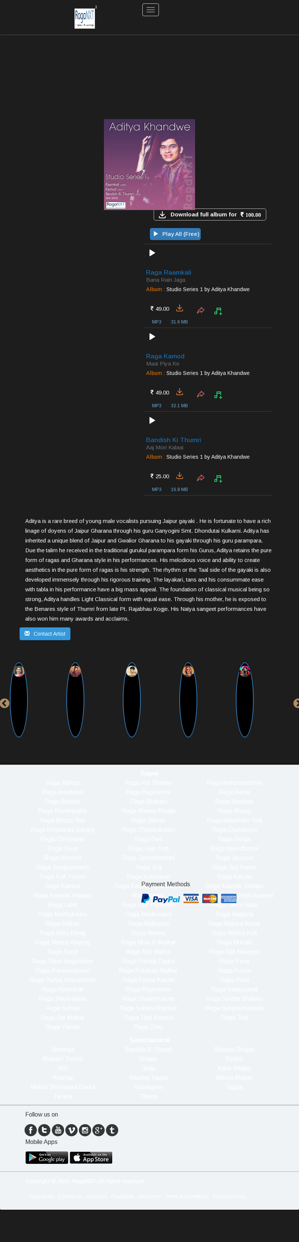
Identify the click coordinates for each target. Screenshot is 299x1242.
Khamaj (63, 1077)
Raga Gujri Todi (148, 848)
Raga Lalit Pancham (148, 905)
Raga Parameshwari (62, 970)
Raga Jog (149, 867)
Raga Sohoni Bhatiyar (148, 1008)
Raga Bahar (234, 792)
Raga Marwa (148, 933)
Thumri (148, 1096)
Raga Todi (234, 1017)
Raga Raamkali (62, 989)
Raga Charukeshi (234, 829)
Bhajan (148, 1059)
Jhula (148, 1068)
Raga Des (148, 839)
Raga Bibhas (148, 820)
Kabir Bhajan (234, 1068)
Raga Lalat (63, 905)
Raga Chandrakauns (148, 829)
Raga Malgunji (234, 914)
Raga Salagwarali (234, 989)
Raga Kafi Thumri (63, 876)
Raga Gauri (62, 848)
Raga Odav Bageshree (62, 961)
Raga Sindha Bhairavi (234, 999)
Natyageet (148, 1087)
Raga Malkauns (148, 923)
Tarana (62, 1096)
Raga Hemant (62, 858)
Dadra (234, 1059)
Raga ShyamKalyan (148, 999)
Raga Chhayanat (62, 839)
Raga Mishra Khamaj (62, 942)
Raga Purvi (234, 980)
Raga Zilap (148, 1027)
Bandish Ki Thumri (148, 1049)
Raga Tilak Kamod (148, 1017)
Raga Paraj (234, 961)
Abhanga (63, 1049)
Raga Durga (234, 839)
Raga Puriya (234, 970)
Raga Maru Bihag (62, 933)
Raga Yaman (62, 1027)
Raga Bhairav (62, 801)
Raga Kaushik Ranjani (63, 895)
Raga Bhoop (234, 811)
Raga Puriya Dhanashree (62, 980)
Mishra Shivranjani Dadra (62, 1087)
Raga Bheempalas (62, 811)
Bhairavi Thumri (62, 1059)
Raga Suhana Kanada (234, 1008)
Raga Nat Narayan (234, 952)
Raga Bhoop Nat (62, 820)
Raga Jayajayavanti (62, 867)
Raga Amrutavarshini (234, 783)
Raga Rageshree (148, 989)
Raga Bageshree (148, 792)
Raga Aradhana (62, 792)
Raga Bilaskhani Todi (234, 820)
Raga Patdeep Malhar (148, 970)
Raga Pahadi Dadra (148, 961)
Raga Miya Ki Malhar (148, 942)
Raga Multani (234, 942)
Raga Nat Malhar (148, 952)
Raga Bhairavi (148, 801)
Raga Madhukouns (62, 914)
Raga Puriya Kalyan (148, 980)
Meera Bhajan (234, 1077)
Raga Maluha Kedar (234, 923)
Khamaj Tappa (148, 1077)
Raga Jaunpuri (234, 858)
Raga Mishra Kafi (234, 933)
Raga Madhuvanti (148, 914)
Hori (62, 1068)
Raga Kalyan (234, 876)
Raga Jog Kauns (234, 867)
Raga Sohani (63, 1008)
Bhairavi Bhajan (234, 1049)
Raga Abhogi (63, 783)
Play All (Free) (176, 234)
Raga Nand (62, 952)
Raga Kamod (62, 886)
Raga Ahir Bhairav (148, 783)
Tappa (234, 1087)
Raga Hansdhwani (234, 848)
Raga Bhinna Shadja (148, 811)
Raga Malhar (62, 923)
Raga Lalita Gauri (234, 905)
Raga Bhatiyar (234, 801)
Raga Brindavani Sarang (63, 829)
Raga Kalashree (148, 876)
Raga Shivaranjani (63, 999)
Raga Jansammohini (148, 858)
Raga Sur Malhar (62, 1017)
